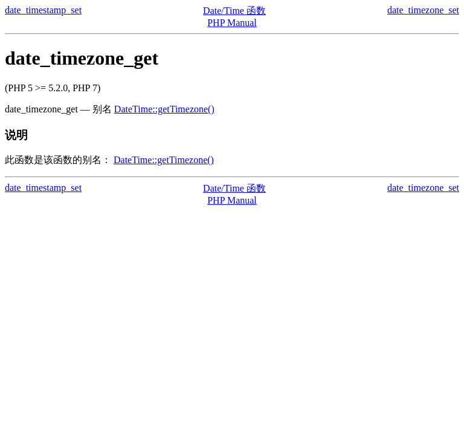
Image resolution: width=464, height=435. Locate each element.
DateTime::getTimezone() (164, 109)
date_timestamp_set (43, 10)
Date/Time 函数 (234, 10)
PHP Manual (232, 23)
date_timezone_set (423, 10)
